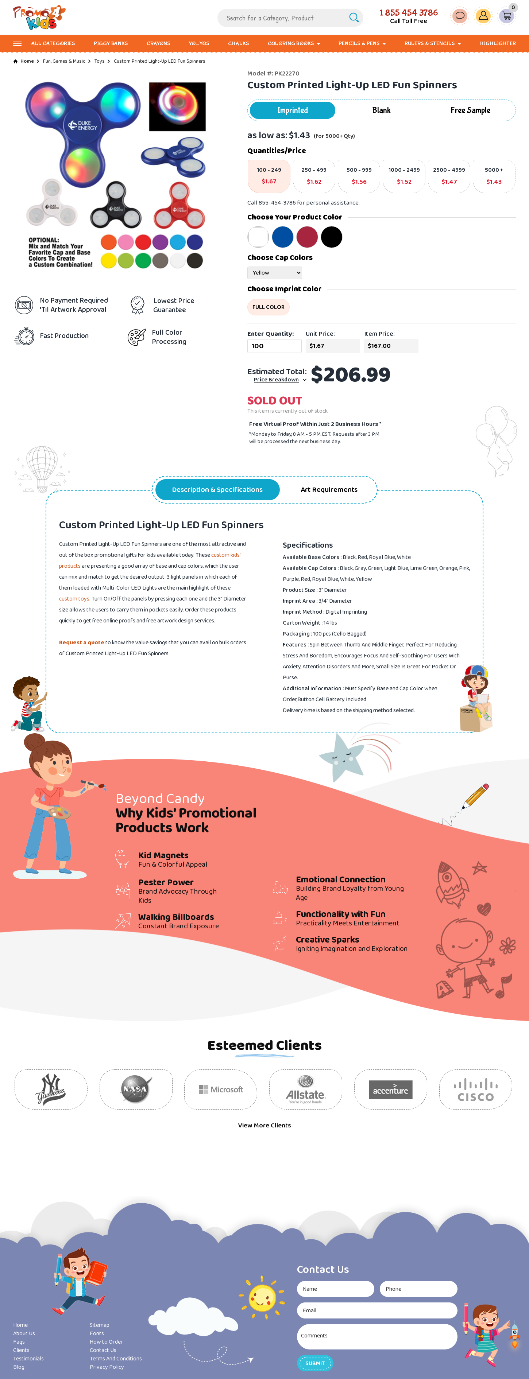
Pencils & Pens (359, 43)
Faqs (19, 1342)
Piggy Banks (111, 43)
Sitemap (99, 1325)
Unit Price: (320, 334)
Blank (381, 110)
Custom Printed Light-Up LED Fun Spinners (159, 61)
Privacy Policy (107, 1367)
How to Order (106, 1342)
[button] (315, 1363)
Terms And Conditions (116, 1359)
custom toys (74, 598)
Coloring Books (291, 43)
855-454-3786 (277, 203)
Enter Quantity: (270, 334)
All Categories (53, 43)
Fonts (97, 1333)
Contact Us (103, 1350)
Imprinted (293, 110)
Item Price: (379, 334)
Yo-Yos (199, 43)
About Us (24, 1333)
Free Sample (470, 110)
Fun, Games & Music (64, 61)
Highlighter (498, 43)
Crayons (158, 43)
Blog (18, 1367)
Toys (99, 61)
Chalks (238, 43)
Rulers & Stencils (430, 43)
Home (27, 61)
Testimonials (28, 1359)
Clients (21, 1350)
